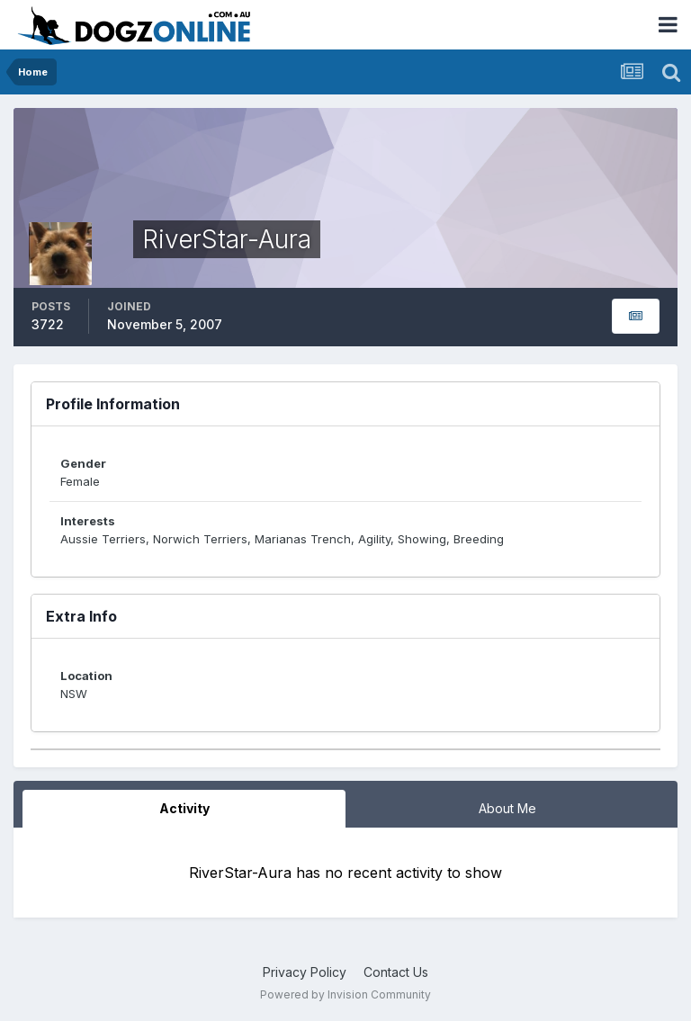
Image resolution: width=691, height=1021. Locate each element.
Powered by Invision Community (345, 994)
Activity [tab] (184, 808)
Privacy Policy (304, 972)
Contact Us (395, 972)
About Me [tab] (507, 808)
